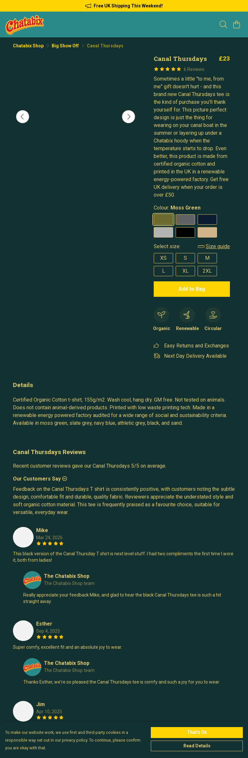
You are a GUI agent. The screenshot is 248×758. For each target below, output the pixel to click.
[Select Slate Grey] (185, 219)
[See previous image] (22, 116)
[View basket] (236, 24)
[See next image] (128, 116)
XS (163, 258)
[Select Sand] (207, 232)
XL (185, 271)
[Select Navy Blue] (207, 219)
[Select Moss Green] (163, 219)
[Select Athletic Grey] (163, 232)
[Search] (223, 24)
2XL (207, 271)
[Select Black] (185, 232)
